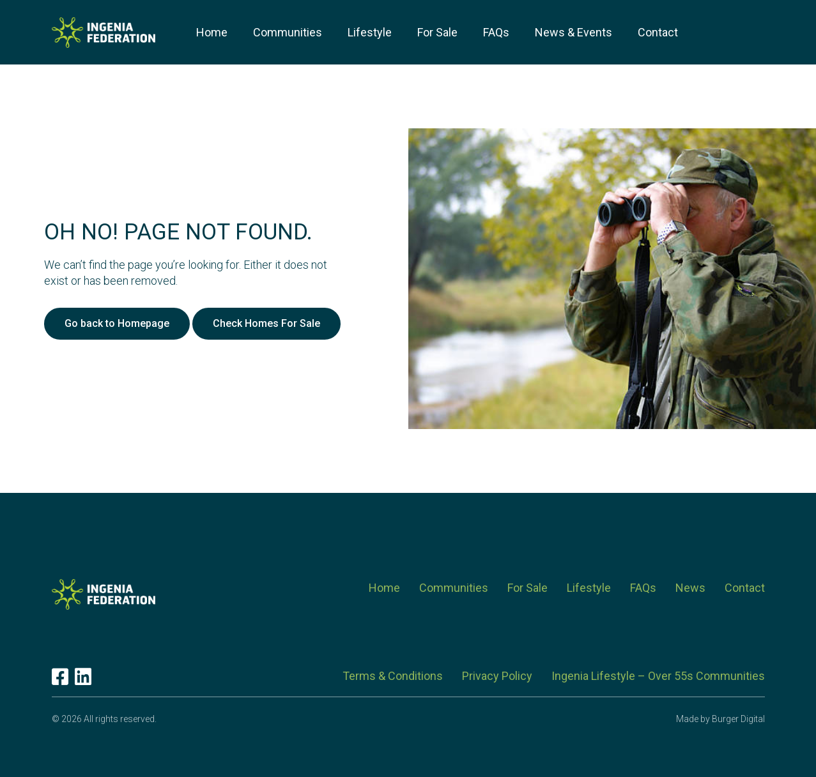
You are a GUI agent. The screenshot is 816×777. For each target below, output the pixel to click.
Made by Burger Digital (720, 719)
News (690, 587)
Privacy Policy (497, 676)
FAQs (643, 587)
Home (384, 587)
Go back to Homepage (117, 323)
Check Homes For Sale (266, 323)
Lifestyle (589, 587)
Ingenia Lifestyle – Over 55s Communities (658, 676)
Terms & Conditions (393, 676)
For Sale (527, 587)
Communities (453, 587)
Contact (745, 587)
